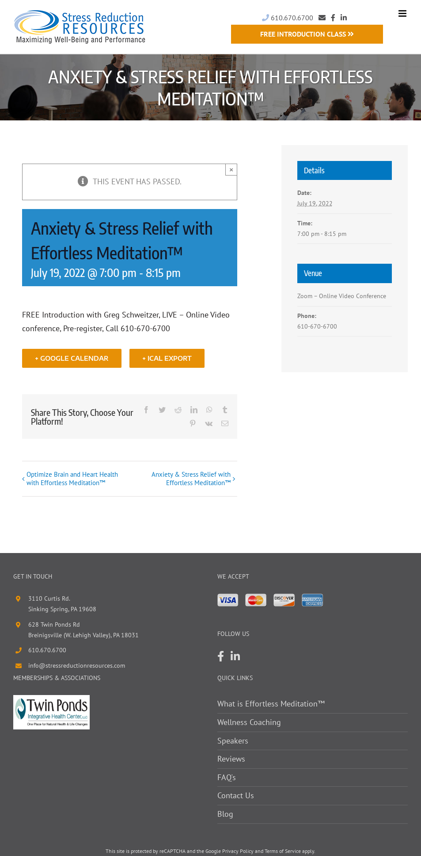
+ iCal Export (167, 358)
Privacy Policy (238, 851)
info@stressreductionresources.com (76, 666)
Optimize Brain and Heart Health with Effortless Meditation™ (72, 479)
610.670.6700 (287, 17)
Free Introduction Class (307, 34)
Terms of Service (283, 851)
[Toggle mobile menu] (403, 13)
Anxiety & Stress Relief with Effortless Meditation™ (191, 479)
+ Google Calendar (72, 358)
